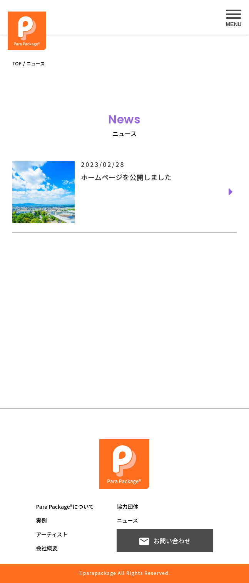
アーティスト (51, 534)
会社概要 (46, 548)
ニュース (127, 520)
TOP (17, 63)
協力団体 (127, 506)
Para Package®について (65, 506)
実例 (41, 520)
